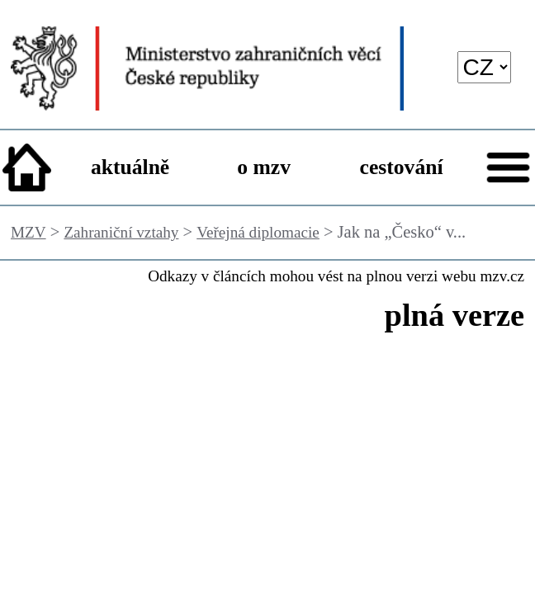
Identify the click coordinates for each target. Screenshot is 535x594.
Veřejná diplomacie (258, 232)
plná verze (455, 315)
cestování (401, 167)
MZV (28, 232)
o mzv (264, 167)
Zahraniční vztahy (121, 232)
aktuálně (130, 167)
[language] (484, 67)
